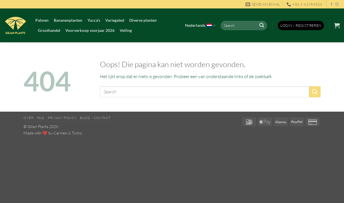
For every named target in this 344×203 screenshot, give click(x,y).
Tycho (77, 133)
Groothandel (49, 30)
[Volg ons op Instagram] (337, 4)
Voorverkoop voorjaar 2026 (90, 30)
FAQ (40, 118)
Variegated (114, 20)
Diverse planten (143, 20)
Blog (85, 118)
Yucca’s (93, 20)
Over (28, 118)
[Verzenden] (261, 25)
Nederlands (200, 26)
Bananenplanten (68, 20)
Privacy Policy (62, 118)
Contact (102, 118)
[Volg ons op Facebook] (331, 4)
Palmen (42, 20)
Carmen (60, 133)
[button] (301, 25)
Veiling (126, 30)
